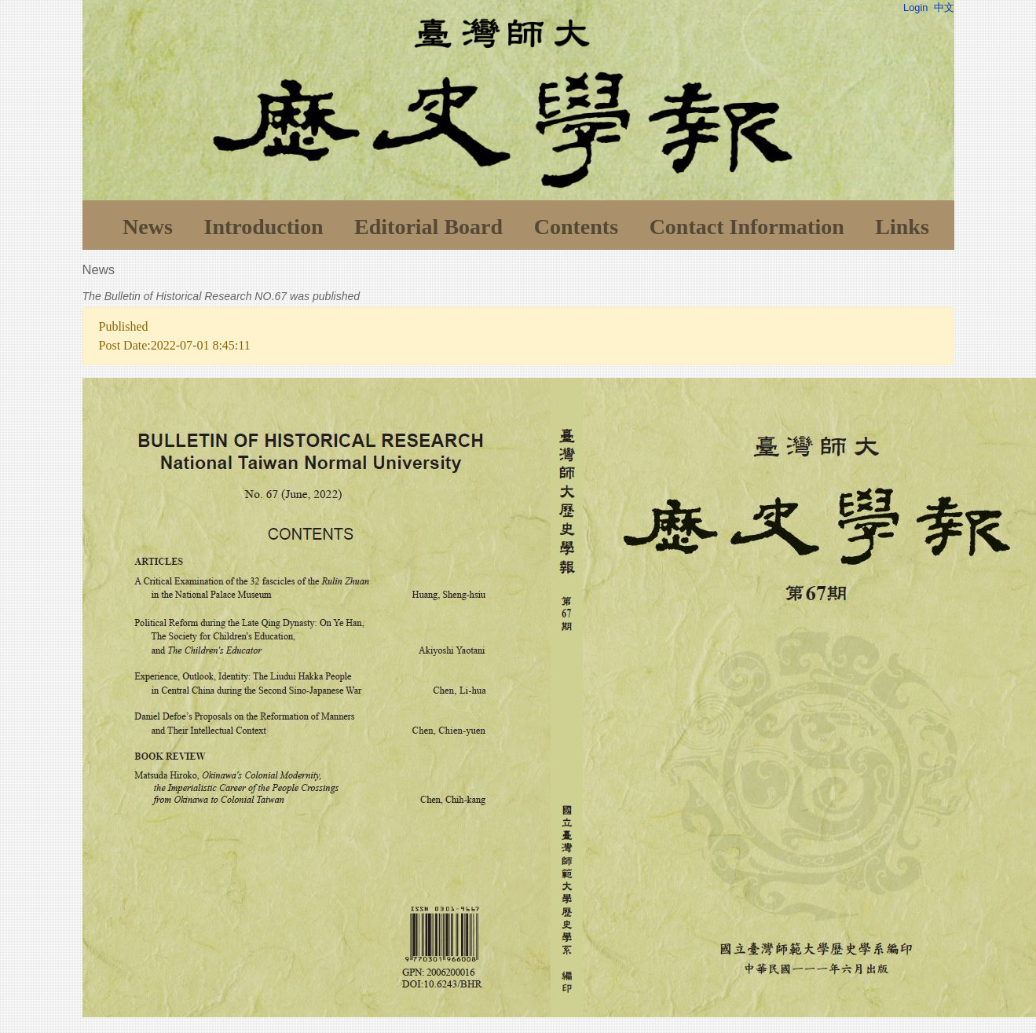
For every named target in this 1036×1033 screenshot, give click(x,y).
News (148, 226)
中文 (944, 7)
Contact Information (747, 226)
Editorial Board (428, 226)
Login (915, 7)
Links (902, 226)
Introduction (263, 226)
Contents (576, 226)
